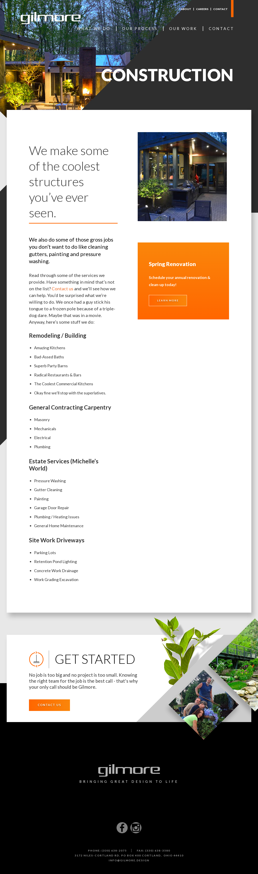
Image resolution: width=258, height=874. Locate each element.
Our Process (140, 28)
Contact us (62, 288)
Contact (220, 9)
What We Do (94, 28)
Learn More (168, 300)
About (186, 9)
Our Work (183, 28)
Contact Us (49, 705)
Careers (202, 9)
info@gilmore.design (129, 860)
